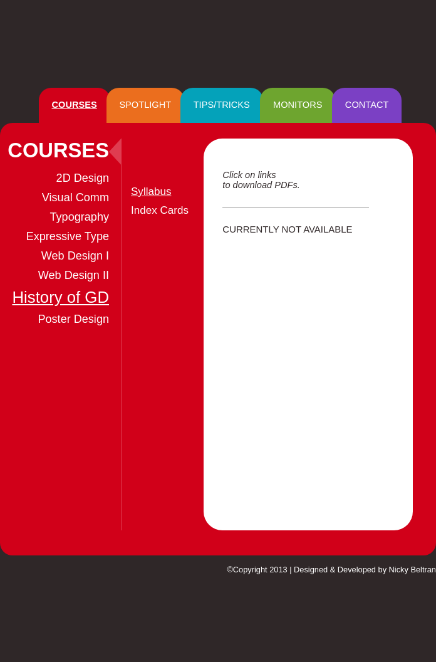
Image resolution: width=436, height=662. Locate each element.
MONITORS (297, 105)
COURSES (74, 105)
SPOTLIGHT (145, 105)
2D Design (82, 178)
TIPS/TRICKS (222, 105)
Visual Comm (75, 197)
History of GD (60, 297)
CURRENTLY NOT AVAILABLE (287, 229)
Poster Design (73, 319)
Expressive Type (67, 236)
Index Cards (160, 210)
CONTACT (367, 105)
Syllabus (151, 191)
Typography (79, 217)
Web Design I (75, 256)
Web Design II (73, 275)
